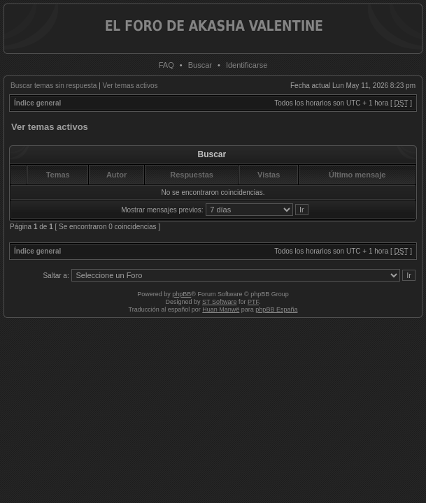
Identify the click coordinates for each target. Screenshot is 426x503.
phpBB (181, 294)
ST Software (219, 301)
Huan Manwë (220, 309)
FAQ (166, 65)
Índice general (37, 103)
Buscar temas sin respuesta (53, 85)
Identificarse (246, 65)
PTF (253, 301)
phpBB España (276, 309)
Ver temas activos (130, 85)
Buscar (200, 65)
